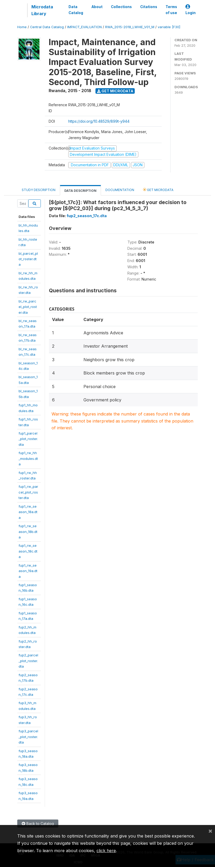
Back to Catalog (38, 823)
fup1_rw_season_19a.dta (28, 571)
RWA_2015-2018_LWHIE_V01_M (129, 27)
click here (106, 850)
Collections (121, 7)
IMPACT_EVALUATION (84, 27)
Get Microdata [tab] (158, 189)
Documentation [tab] (119, 190)
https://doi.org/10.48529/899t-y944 (98, 121)
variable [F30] (169, 27)
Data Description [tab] (80, 191)
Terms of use (171, 10)
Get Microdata (115, 91)
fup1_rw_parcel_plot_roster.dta (28, 492)
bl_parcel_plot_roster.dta (28, 259)
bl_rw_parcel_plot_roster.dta (28, 306)
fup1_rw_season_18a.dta (28, 512)
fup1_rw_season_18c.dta (28, 551)
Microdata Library (42, 10)
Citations (148, 7)
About (97, 7)
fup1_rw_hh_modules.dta (28, 458)
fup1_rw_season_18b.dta (28, 531)
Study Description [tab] (38, 190)
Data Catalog (76, 10)
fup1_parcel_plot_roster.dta (28, 439)
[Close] (210, 831)
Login (190, 10)
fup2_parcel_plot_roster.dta (28, 660)
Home (22, 27)
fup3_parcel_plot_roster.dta (28, 736)
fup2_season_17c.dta (87, 215)
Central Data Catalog (47, 27)
